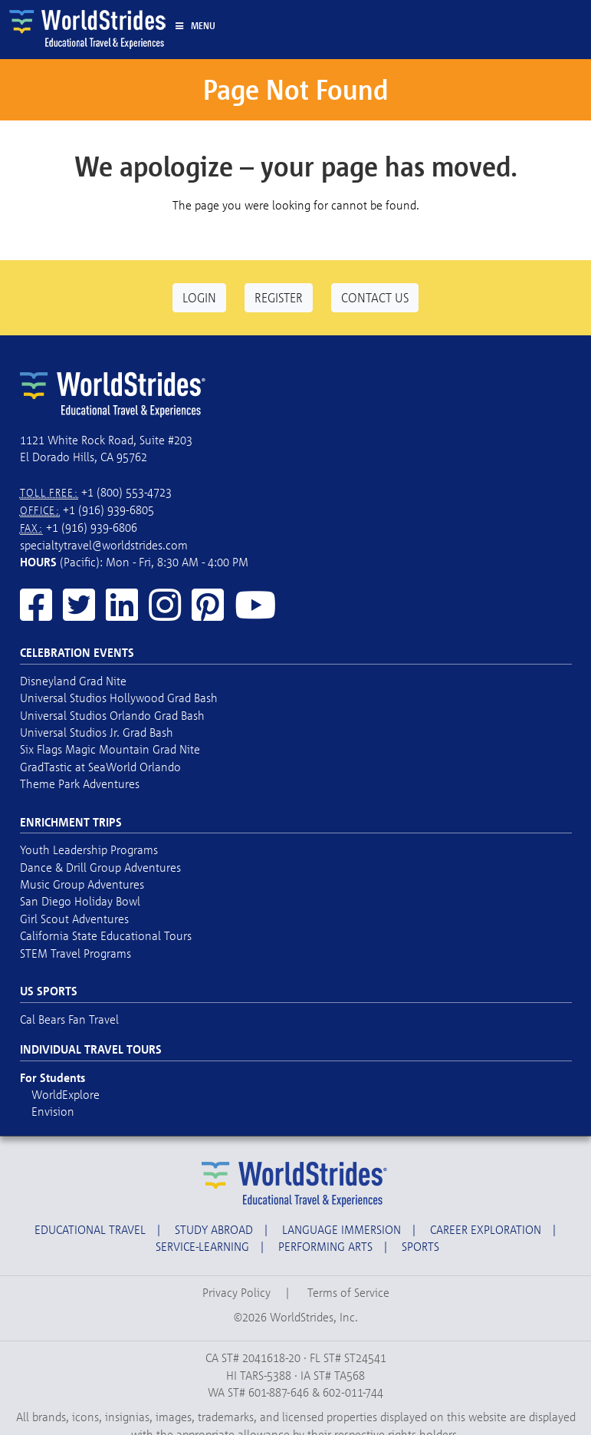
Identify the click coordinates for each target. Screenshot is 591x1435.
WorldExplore (65, 1094)
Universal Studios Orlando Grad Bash (112, 715)
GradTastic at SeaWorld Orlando (100, 766)
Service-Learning (202, 1246)
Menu (195, 25)
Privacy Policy (236, 1292)
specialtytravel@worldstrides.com (104, 545)
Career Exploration (485, 1229)
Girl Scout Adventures (74, 918)
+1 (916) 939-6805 (108, 509)
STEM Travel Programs (75, 953)
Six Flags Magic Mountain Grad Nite (110, 749)
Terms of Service (348, 1292)
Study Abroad (214, 1229)
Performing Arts (325, 1246)
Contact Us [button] (375, 297)
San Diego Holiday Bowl (80, 901)
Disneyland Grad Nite (73, 680)
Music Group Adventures (82, 884)
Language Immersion (341, 1229)
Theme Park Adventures (80, 783)
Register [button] (278, 297)
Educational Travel (90, 1229)
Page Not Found (295, 89)
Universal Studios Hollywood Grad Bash (119, 697)
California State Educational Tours (106, 935)
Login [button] (199, 297)
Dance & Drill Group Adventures (100, 867)
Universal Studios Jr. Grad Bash (96, 732)
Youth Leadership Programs (89, 849)
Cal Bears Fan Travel (69, 1019)
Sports (420, 1246)
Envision (52, 1111)
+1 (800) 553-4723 (126, 492)
